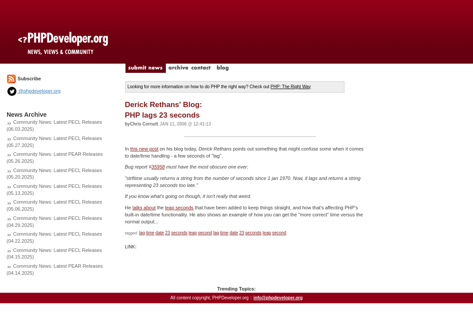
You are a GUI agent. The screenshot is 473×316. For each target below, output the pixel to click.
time (150, 232)
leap (193, 232)
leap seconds (179, 207)
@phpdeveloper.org (34, 90)
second (205, 232)
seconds (179, 232)
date (159, 232)
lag (142, 232)
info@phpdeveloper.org (278, 297)
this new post (144, 148)
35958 (158, 166)
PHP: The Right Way (291, 86)
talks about (144, 207)
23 (167, 232)
